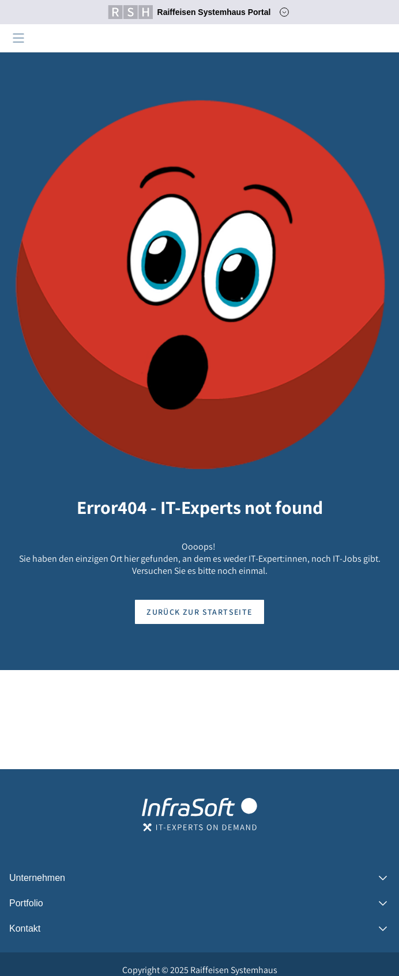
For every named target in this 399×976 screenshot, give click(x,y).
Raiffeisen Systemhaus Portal (189, 12)
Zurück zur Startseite (199, 612)
